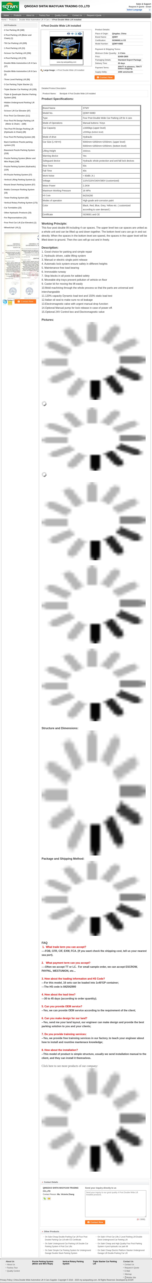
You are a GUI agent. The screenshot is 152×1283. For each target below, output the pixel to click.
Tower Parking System (14, 198)
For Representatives (13, 218)
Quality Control (61, 15)
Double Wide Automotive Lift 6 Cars (20, 71)
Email (148, 7)
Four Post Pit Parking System (17, 137)
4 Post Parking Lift (12, 58)
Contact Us (77, 15)
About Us (30, 15)
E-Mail (127, 1271)
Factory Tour (44, 15)
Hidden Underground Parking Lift (19, 102)
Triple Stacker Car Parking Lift (18, 89)
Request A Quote (136, 7)
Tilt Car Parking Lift (13, 43)
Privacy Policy (6, 1280)
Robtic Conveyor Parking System (19, 190)
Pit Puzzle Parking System (16, 175)
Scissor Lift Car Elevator (15, 111)
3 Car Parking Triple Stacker (17, 84)
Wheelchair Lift (11, 227)
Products (17, 15)
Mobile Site (130, 1277)
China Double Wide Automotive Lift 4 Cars (31, 1280)
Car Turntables (11, 208)
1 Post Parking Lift (12, 48)
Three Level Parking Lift (15, 79)
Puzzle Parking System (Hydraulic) (20, 166)
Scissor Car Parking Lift (15, 53)
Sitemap (128, 1274)
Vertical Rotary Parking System (18, 203)
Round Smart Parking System (17, 185)
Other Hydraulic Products (15, 213)
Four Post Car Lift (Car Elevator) (18, 223)
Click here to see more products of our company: (70, 1066)
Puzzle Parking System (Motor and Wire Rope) (42, 1262)
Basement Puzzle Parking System (19, 150)
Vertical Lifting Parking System (18, 180)
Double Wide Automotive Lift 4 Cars (34, 20)
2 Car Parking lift (11, 30)
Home (6, 15)
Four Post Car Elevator (14, 116)
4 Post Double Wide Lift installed (70, 70)
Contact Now (106, 77)
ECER (130, 1280)
